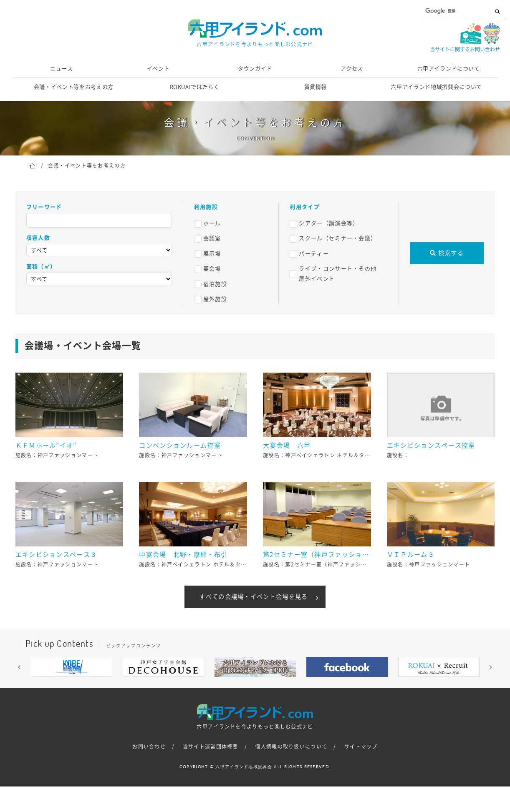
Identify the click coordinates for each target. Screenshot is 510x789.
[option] (71, 669)
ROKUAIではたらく (195, 87)
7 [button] (280, 685)
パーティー (314, 253)
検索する (447, 253)
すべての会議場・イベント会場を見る (253, 598)
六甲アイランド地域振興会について (436, 87)
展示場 (212, 253)
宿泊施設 (215, 284)
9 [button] (305, 685)
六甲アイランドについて (448, 68)
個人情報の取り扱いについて (291, 749)
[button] (19, 669)
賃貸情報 (315, 87)
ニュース (61, 68)
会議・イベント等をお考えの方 (74, 87)
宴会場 (212, 268)
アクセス (352, 68)
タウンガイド (255, 68)
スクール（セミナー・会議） (337, 238)
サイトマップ (361, 749)
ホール (212, 223)
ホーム (32, 164)
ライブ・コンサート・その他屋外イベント (337, 273)
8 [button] (292, 685)
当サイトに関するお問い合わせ (465, 49)
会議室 (212, 238)
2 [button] (217, 685)
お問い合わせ (149, 749)
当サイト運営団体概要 (210, 749)
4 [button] (242, 685)
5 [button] (255, 685)
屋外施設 (215, 299)
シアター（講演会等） (329, 223)
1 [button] (205, 685)
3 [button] (230, 685)
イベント (158, 68)
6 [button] (267, 685)
